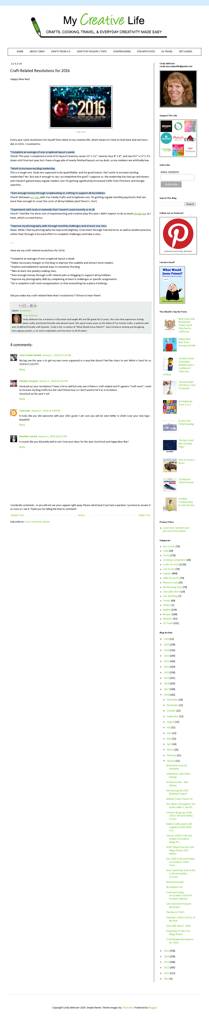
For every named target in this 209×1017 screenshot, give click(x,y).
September (173, 716)
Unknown (24, 410)
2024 (167, 650)
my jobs (35, 197)
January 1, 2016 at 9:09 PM (46, 410)
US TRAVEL (167, 51)
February (172, 755)
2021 (167, 667)
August (171, 722)
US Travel (168, 623)
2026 (167, 639)
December (173, 699)
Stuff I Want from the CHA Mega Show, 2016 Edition (180, 850)
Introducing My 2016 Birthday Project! (177, 792)
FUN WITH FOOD (146, 51)
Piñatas (167, 605)
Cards (166, 555)
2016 (167, 694)
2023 (167, 655)
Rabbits (167, 609)
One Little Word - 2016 (178, 926)
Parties (166, 600)
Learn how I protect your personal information (176, 530)
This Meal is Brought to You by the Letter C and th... (181, 806)
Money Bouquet (175, 882)
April (169, 744)
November (173, 705)
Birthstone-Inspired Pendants (176, 767)
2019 (167, 678)
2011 (167, 973)
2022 (167, 661)
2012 (167, 967)
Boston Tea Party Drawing (186, 423)
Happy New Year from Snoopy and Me (187, 342)
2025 (167, 644)
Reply (22, 369)
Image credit (81, 132)
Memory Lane (170, 582)
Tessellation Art (174, 887)
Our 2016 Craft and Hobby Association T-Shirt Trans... (180, 862)
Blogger (152, 1007)
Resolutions (25, 311)
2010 (167, 978)
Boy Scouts (169, 546)
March (170, 749)
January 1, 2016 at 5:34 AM (56, 355)
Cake (165, 551)
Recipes (167, 614)
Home (81, 515)
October (171, 710)
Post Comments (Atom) (37, 521)
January (171, 761)
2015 (167, 951)
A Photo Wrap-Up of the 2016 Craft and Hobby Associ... (179, 816)
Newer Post (17, 515)
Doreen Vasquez (28, 381)
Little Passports (171, 578)
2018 (167, 683)
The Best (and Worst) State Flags (186, 443)
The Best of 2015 (175, 912)
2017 (167, 689)
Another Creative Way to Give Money (186, 502)
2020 (167, 672)
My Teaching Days (172, 587)
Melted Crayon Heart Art (179, 799)
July (169, 727)
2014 (167, 956)
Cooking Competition (174, 560)
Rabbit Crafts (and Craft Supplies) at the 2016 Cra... (179, 827)
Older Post (144, 515)
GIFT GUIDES (185, 51)
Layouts (167, 573)
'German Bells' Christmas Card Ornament (187, 385)
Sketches (168, 618)
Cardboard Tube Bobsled (186, 481)
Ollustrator (128, 1007)
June (169, 733)
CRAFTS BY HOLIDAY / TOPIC (92, 51)
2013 (167, 962)
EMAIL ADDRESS (170, 172)
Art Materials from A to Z (185, 403)
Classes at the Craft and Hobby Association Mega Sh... (179, 839)
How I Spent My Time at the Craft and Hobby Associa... (180, 873)
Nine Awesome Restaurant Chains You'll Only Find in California (187, 325)
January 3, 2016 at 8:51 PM (52, 436)
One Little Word (171, 591)
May (169, 738)
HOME (20, 51)
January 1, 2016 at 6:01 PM (53, 381)
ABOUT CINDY (37, 51)
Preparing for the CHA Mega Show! (178, 933)
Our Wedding (170, 596)
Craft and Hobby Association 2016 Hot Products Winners (179, 895)
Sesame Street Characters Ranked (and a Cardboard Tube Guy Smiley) (178, 366)
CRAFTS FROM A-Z (60, 51)
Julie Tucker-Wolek (30, 355)
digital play (140, 213)
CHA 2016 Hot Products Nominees (178, 906)
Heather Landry (28, 436)
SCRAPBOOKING (122, 51)
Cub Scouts (169, 569)
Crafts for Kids (171, 564)
